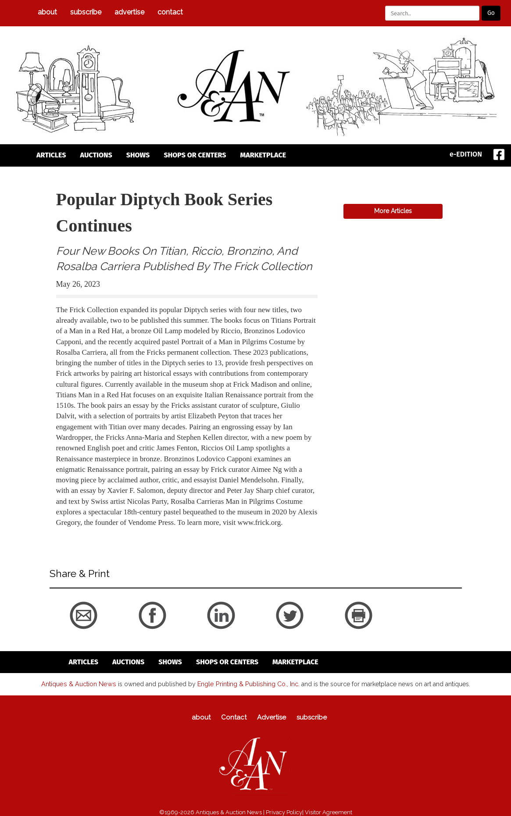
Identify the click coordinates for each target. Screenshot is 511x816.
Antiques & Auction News (79, 683)
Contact (170, 12)
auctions (96, 155)
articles (51, 155)
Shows (138, 155)
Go (491, 13)
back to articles (77, 532)
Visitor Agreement (328, 812)
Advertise (129, 12)
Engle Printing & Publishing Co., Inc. (247, 683)
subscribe (85, 12)
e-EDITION (466, 154)
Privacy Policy (284, 812)
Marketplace (263, 155)
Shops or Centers (195, 155)
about (47, 12)
